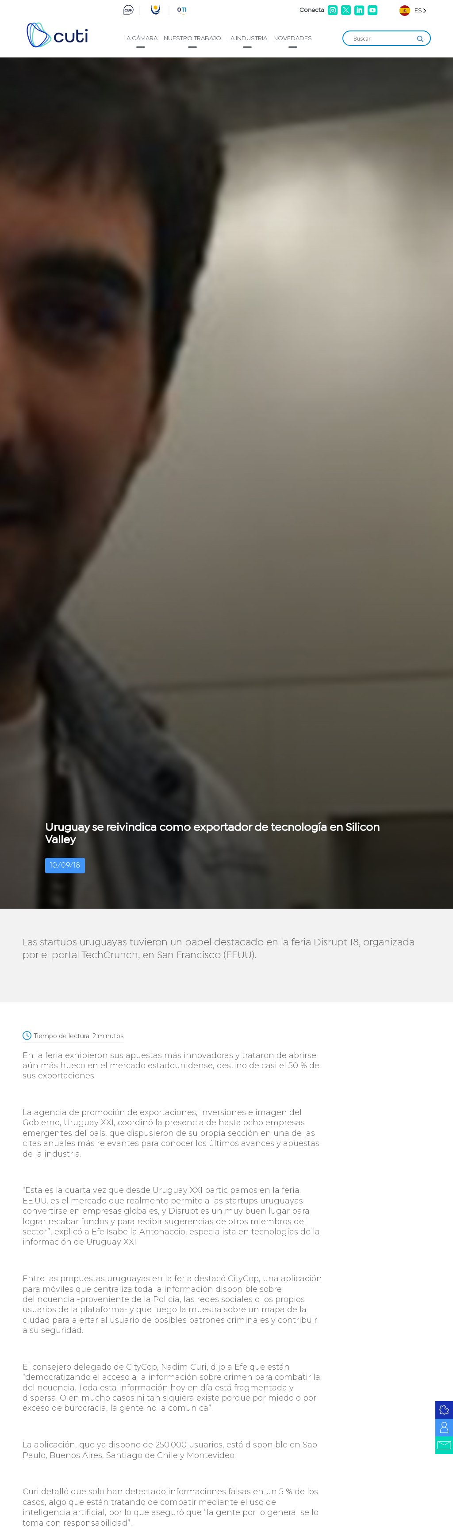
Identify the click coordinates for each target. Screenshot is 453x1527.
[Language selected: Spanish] (413, 10)
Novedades (292, 38)
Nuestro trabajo (192, 38)
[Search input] (382, 39)
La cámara (140, 38)
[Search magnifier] (420, 39)
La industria (247, 38)
